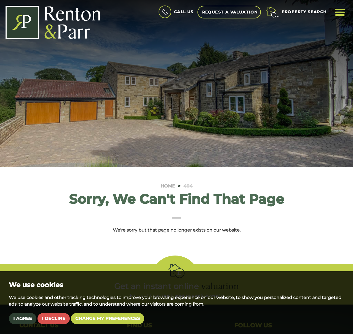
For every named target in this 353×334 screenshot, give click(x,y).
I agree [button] (22, 318)
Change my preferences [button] (107, 318)
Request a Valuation (230, 12)
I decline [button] (53, 318)
